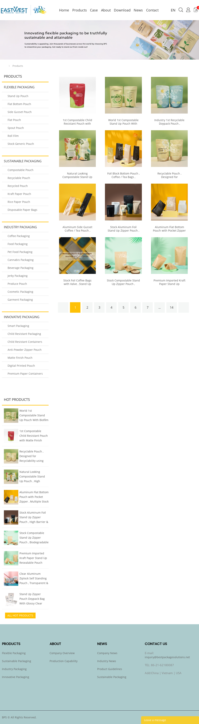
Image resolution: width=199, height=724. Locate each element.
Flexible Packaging (19, 87)
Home (5, 66)
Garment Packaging (20, 299)
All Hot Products (20, 615)
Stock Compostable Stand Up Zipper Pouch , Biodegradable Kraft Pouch (34, 538)
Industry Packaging (20, 227)
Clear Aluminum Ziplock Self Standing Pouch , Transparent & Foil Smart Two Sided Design (33, 579)
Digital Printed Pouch (21, 365)
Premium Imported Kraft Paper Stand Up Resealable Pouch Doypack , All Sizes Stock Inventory (33, 558)
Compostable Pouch (20, 170)
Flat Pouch (14, 120)
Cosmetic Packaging (20, 291)
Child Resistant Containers (25, 342)
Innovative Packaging (21, 317)
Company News (107, 653)
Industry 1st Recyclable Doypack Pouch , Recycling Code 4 (169, 123)
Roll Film (13, 136)
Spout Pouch (16, 128)
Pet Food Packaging (20, 252)
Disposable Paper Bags (22, 210)
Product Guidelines (109, 669)
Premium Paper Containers (25, 373)
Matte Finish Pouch (20, 357)
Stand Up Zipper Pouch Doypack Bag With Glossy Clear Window (32, 599)
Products (17, 66)
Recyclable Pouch (19, 178)
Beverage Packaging (20, 268)
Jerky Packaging (18, 276)
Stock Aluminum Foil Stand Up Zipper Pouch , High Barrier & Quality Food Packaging (33, 518)
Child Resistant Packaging (24, 334)
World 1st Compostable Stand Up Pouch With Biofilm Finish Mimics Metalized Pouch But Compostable (33, 416)
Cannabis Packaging (21, 260)
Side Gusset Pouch (20, 112)
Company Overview (62, 653)
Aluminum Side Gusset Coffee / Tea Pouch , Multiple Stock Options (77, 230)
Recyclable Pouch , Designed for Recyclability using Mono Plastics (31, 457)
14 (171, 307)
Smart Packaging (18, 326)
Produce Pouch (17, 284)
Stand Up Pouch (18, 96)
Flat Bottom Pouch (19, 104)
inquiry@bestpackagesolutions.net (167, 657)
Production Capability (64, 661)
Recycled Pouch (18, 186)
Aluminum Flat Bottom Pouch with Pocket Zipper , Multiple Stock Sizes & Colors (34, 497)
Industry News (106, 661)
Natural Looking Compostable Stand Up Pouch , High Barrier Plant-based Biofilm (32, 477)
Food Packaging (18, 244)
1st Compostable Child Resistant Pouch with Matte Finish (33, 435)
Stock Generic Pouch (21, 144)
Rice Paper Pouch (19, 202)
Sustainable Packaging (23, 161)
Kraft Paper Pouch (19, 194)
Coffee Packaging (19, 236)
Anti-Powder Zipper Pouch (25, 350)
